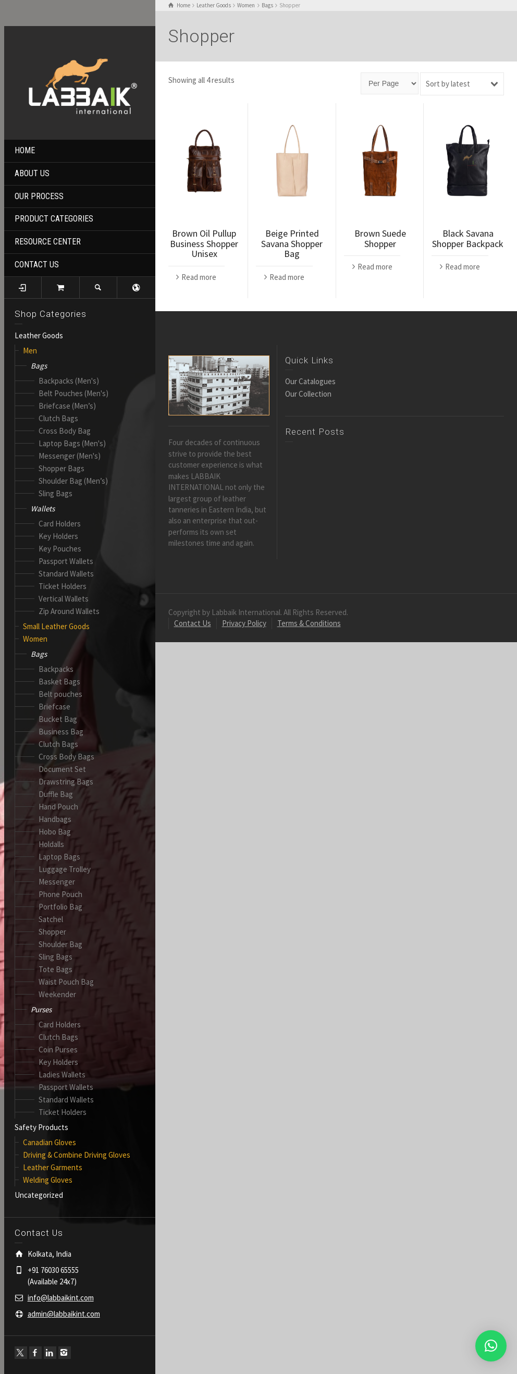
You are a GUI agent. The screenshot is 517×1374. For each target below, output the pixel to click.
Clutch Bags (58, 418)
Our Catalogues (310, 381)
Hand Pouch (58, 807)
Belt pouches (60, 694)
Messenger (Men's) (70, 456)
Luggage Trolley (65, 869)
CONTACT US (37, 264)
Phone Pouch (60, 894)
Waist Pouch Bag (66, 982)
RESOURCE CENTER (48, 242)
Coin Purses (58, 1049)
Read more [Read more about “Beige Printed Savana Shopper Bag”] (286, 277)
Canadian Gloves (49, 1142)
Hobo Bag (55, 832)
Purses (41, 1009)
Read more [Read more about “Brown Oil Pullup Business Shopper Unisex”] (198, 277)
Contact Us (192, 623)
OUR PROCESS (39, 196)
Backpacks (56, 669)
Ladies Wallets (62, 1074)
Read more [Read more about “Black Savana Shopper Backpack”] (462, 267)
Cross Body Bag (65, 431)
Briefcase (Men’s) (67, 406)
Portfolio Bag (60, 907)
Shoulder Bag (60, 944)
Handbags (55, 819)
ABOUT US (32, 173)
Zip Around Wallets (69, 611)
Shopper (52, 932)
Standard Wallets (66, 574)
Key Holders (58, 536)
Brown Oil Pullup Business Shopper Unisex (204, 243)
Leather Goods (39, 335)
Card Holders (60, 524)
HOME (25, 150)
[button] (491, 1345)
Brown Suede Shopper (380, 238)
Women (35, 639)
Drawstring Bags (66, 782)
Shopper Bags (61, 468)
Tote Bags (55, 969)
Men (30, 350)
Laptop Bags (59, 857)
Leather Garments (52, 1167)
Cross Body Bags (66, 757)
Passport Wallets (66, 561)
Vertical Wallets (64, 599)
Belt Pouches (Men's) (73, 393)
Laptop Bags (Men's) (72, 443)
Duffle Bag (56, 794)
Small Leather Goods (56, 626)
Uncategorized (39, 1195)
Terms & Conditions (309, 623)
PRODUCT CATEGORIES (54, 219)
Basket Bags (59, 681)
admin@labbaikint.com (64, 1314)
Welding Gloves (47, 1180)
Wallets (43, 508)
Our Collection (308, 394)
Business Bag (61, 732)
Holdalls (51, 844)
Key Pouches (60, 549)
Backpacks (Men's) (69, 381)
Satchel (51, 919)
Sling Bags (55, 493)
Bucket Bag (58, 719)
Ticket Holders (63, 586)
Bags (39, 366)
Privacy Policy (244, 623)
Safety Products (41, 1127)
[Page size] (389, 83)
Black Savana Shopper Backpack (467, 238)
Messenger (57, 882)
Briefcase (54, 706)
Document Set (62, 769)
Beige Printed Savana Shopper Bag (292, 243)
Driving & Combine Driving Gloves (76, 1155)
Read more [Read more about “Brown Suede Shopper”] (375, 267)
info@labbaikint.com (61, 1298)
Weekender (57, 994)
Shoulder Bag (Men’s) (73, 481)
